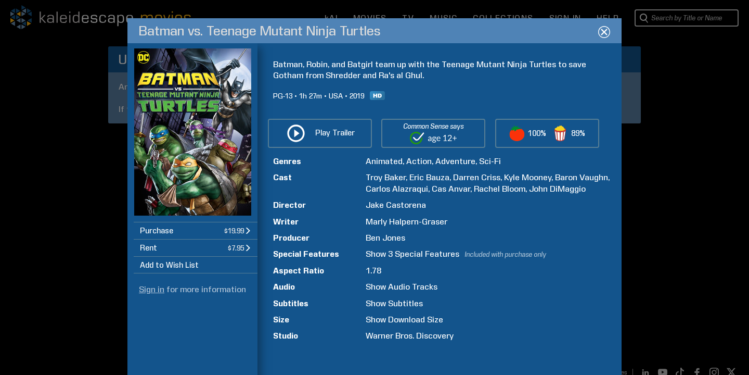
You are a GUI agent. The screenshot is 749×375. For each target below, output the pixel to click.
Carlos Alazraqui (397, 189)
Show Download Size (404, 319)
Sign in (151, 289)
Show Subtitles (394, 303)
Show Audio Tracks (401, 287)
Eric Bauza (429, 177)
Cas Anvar (451, 189)
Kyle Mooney (527, 177)
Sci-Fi (490, 161)
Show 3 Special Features (412, 254)
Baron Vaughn (581, 177)
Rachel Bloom (499, 189)
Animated (384, 161)
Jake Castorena (396, 205)
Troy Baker (386, 177)
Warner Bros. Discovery (410, 336)
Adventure (455, 161)
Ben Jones (385, 238)
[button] (195, 230)
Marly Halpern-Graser (406, 222)
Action (419, 161)
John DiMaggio (557, 189)
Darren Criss (476, 177)
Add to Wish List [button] (169, 265)
